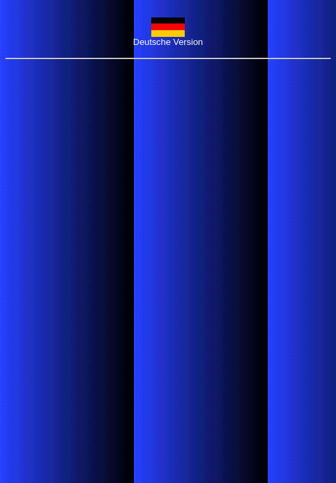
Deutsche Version (168, 42)
